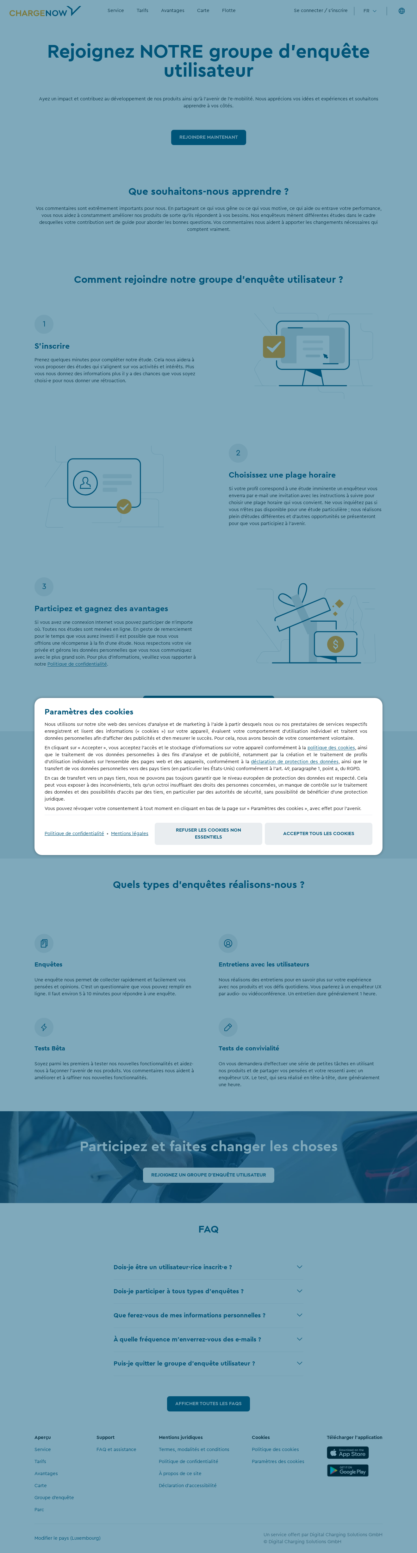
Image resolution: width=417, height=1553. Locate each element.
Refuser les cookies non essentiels (208, 834)
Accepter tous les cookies (318, 833)
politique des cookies (331, 747)
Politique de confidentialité (74, 833)
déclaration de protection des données (294, 761)
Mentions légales (129, 833)
